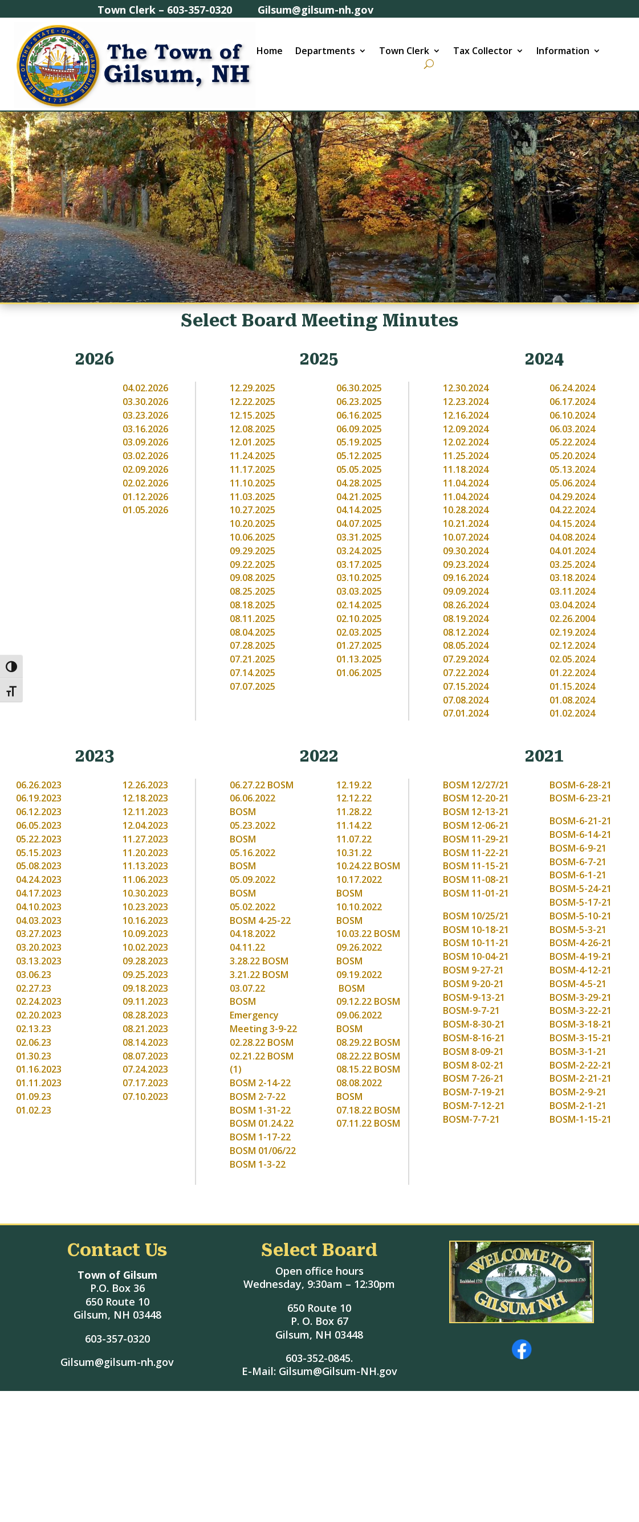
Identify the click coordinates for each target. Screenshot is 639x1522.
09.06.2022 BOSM (359, 1022)
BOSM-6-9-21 (578, 848)
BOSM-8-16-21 (474, 1038)
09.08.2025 (252, 577)
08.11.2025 (252, 618)
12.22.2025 (252, 401)
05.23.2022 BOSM (252, 832)
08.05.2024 (466, 645)
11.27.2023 (145, 839)
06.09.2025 (359, 429)
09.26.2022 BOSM (359, 954)
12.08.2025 (252, 429)
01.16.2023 (39, 1069)
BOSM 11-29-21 (476, 839)
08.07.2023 (145, 1056)
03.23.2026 (145, 415)
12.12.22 (354, 798)
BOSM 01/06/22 (263, 1150)
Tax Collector (482, 52)
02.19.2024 (572, 632)
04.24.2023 (39, 879)
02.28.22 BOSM (262, 1042)
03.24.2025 (359, 551)
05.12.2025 (359, 455)
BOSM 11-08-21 (476, 879)
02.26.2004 (572, 618)
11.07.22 (354, 839)
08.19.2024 (466, 618)
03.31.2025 (359, 537)
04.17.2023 (39, 893)
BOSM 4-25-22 (260, 920)
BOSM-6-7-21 (578, 862)
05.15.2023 (39, 852)
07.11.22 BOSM (368, 1123)
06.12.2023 (39, 811)
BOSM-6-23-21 (581, 798)
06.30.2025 (359, 388)
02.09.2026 (145, 469)
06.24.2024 (572, 388)
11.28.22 (354, 811)
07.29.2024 (466, 659)
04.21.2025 (359, 496)
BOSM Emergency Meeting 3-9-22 (263, 1015)
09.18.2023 (145, 988)
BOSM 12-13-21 (476, 811)
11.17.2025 (252, 469)
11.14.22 (354, 825)
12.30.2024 (466, 388)
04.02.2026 (145, 388)
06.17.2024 (572, 401)
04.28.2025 (359, 483)
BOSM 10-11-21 (476, 942)
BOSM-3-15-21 (581, 1038)
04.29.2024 (572, 496)
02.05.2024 (572, 659)
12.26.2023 (145, 785)
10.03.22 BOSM (368, 933)
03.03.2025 (359, 591)
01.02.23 (33, 1110)
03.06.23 (33, 974)
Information (562, 52)
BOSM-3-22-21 (581, 1010)
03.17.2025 (359, 564)
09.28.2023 (145, 961)
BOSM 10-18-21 (476, 929)
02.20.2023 (39, 1015)
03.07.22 (247, 988)
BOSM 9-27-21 (473, 970)
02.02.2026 (145, 483)
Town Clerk (404, 52)
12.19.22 (354, 785)
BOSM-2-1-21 (578, 1105)
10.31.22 (354, 852)
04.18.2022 (252, 933)
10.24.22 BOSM (368, 866)
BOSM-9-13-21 (474, 997)
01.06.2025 (359, 672)
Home (270, 52)
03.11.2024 (572, 591)
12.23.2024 (466, 401)
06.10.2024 (572, 415)
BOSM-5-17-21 (581, 902)
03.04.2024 (572, 605)
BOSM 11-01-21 (476, 893)
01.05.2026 (145, 510)
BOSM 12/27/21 (476, 785)
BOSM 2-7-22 (258, 1096)
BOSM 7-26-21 (473, 1078)
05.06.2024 (572, 483)
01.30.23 (33, 1056)
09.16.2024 (466, 577)
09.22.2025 (252, 564)
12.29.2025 (252, 388)
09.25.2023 (145, 974)
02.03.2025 (359, 632)
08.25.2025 (252, 591)
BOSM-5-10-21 (581, 916)
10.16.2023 (145, 920)
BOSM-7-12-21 (474, 1105)
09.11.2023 (145, 1001)
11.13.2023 (145, 866)
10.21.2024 (466, 523)
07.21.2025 (252, 659)
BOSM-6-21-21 (581, 821)
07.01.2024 (466, 713)
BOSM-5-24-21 (581, 888)
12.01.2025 (252, 442)
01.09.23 (33, 1096)
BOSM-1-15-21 (581, 1119)
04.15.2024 (572, 523)
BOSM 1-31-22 (260, 1110)
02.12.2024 (572, 645)
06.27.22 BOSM (262, 785)
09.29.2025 (252, 551)
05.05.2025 (359, 469)
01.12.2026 (145, 496)
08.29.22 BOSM (368, 1042)
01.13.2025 (359, 659)
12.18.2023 (145, 798)
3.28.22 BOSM (259, 961)
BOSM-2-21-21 (581, 1078)
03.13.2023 (39, 961)
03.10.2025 (359, 577)
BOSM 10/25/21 (476, 916)
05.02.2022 (254, 907)
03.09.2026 (145, 442)
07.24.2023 (145, 1069)
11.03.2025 (252, 496)
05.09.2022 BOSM (252, 886)
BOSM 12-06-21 (476, 825)
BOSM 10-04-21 (476, 956)
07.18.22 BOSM (368, 1110)
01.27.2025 (359, 645)
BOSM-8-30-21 (474, 1024)
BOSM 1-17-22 (260, 1137)
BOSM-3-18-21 (581, 1024)
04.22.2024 (572, 510)
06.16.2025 (359, 415)
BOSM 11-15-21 (476, 866)
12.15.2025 (252, 415)
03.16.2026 (145, 429)
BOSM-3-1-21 (578, 1051)
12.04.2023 (145, 825)
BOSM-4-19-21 (581, 956)
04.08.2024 (572, 537)
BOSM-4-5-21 (578, 983)
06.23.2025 (359, 401)
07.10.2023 (145, 1096)
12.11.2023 (145, 811)
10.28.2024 (466, 510)
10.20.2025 (252, 523)
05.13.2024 (572, 469)
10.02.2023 (145, 947)
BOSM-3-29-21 (581, 997)
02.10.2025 (359, 618)
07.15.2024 (466, 686)
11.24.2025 (252, 455)
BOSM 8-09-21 (473, 1051)
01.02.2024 (572, 713)
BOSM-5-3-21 (578, 929)
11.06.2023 (145, 879)
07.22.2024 (466, 672)
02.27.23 (33, 988)
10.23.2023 (145, 907)
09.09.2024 (466, 591)
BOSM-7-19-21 (474, 1092)
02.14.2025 (359, 605)
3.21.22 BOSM (259, 974)
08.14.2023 (145, 1042)
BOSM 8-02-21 (473, 1065)
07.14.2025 (252, 672)
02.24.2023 (39, 1001)
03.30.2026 (145, 401)
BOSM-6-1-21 (578, 875)
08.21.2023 (145, 1028)
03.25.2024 (572, 564)
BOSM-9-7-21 (471, 1010)
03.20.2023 (39, 947)
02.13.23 (33, 1028)
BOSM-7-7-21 (471, 1119)
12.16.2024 (466, 415)
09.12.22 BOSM (368, 1001)
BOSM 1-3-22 (258, 1164)
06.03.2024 (572, 429)
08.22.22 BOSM (368, 1056)
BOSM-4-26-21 (581, 942)
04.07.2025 (359, 523)
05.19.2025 (359, 442)
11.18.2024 (466, 469)
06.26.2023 (39, 785)
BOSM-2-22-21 (581, 1065)
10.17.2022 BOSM (359, 886)
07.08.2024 (466, 700)
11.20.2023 (145, 852)
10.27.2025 (252, 510)
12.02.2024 (466, 442)
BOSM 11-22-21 (476, 852)
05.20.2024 (572, 455)
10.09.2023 (145, 933)
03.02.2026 (145, 455)
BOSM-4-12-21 (581, 970)
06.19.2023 (39, 798)
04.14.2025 (359, 510)
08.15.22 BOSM (368, 1069)
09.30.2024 (466, 551)
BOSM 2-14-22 (260, 1083)
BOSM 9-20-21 (473, 983)
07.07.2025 (252, 686)
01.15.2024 (572, 686)
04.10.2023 (39, 907)
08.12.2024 (466, 632)
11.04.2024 (466, 483)
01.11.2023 (39, 1083)
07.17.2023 (145, 1083)
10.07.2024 (466, 537)
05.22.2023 (39, 839)
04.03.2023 (39, 920)
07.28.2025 (252, 645)
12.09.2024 (466, 429)
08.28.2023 (145, 1015)
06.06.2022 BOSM (252, 805)
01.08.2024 (572, 700)
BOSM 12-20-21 (476, 798)
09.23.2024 (466, 564)
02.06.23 (33, 1042)
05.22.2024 (572, 442)
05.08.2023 (39, 866)
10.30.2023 (145, 893)
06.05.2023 (39, 825)
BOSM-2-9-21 (578, 1092)
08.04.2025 (252, 632)
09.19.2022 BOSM (359, 981)
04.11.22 (247, 947)
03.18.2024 (572, 577)
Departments (325, 52)
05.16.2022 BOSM (252, 859)
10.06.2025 (252, 537)
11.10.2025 (252, 483)
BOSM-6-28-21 (581, 785)
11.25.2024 (466, 455)
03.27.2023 (39, 933)
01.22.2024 (572, 672)
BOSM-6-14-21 (581, 834)
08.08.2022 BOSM (359, 1090)
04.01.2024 (572, 551)
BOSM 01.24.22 (262, 1123)
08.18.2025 (252, 605)
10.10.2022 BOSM (359, 914)
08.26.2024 (466, 605)
